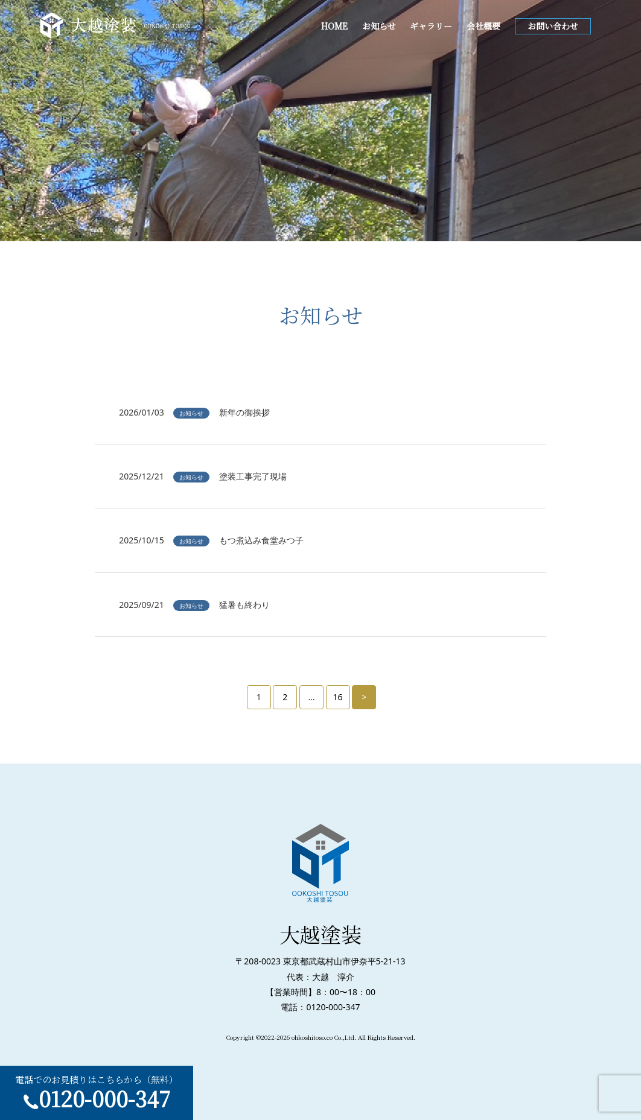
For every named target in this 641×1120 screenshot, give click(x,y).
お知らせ (379, 26)
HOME (334, 26)
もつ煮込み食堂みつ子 (261, 540)
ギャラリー (431, 26)
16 (338, 697)
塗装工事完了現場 (253, 476)
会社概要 (483, 26)
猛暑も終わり (244, 604)
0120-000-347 (104, 1098)
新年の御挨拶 (244, 412)
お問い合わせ (553, 26)
